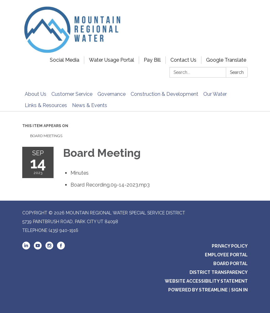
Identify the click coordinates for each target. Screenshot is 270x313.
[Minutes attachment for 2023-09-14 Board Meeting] (79, 173)
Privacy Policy (230, 246)
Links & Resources (46, 105)
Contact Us (183, 60)
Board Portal (230, 263)
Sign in (239, 289)
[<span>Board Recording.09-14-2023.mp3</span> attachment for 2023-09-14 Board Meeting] (110, 185)
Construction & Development (164, 94)
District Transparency (219, 272)
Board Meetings (46, 136)
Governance (111, 94)
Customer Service (71, 94)
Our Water (215, 94)
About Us (35, 94)
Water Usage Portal (111, 60)
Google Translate (226, 60)
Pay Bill (152, 60)
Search (237, 72)
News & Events (89, 105)
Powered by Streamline (198, 289)
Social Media (64, 60)
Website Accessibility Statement (206, 281)
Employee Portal (226, 254)
